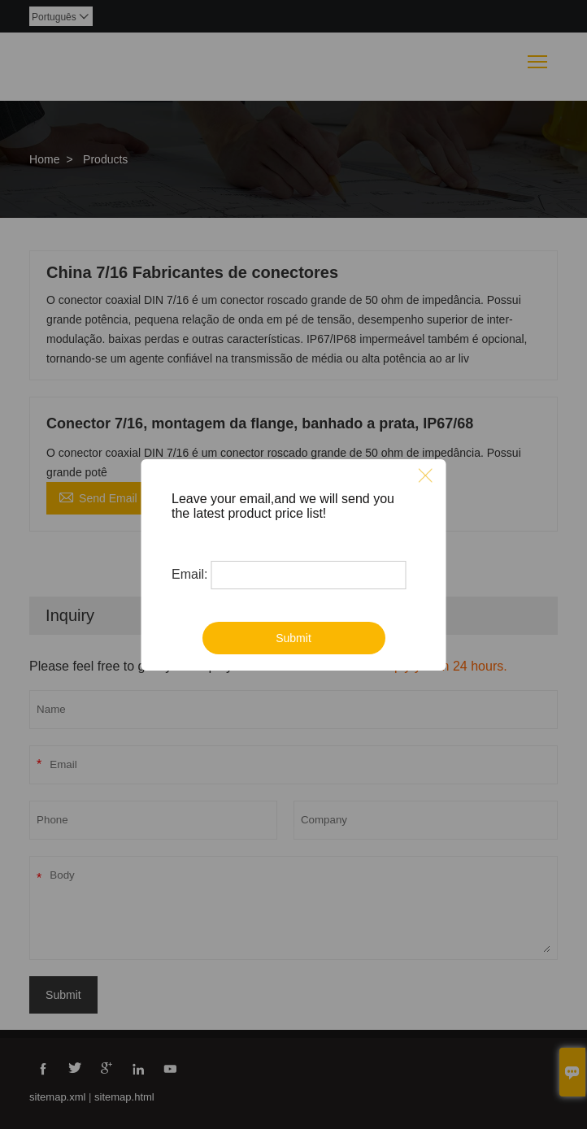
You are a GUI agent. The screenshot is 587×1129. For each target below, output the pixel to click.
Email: (189, 574)
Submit (293, 638)
